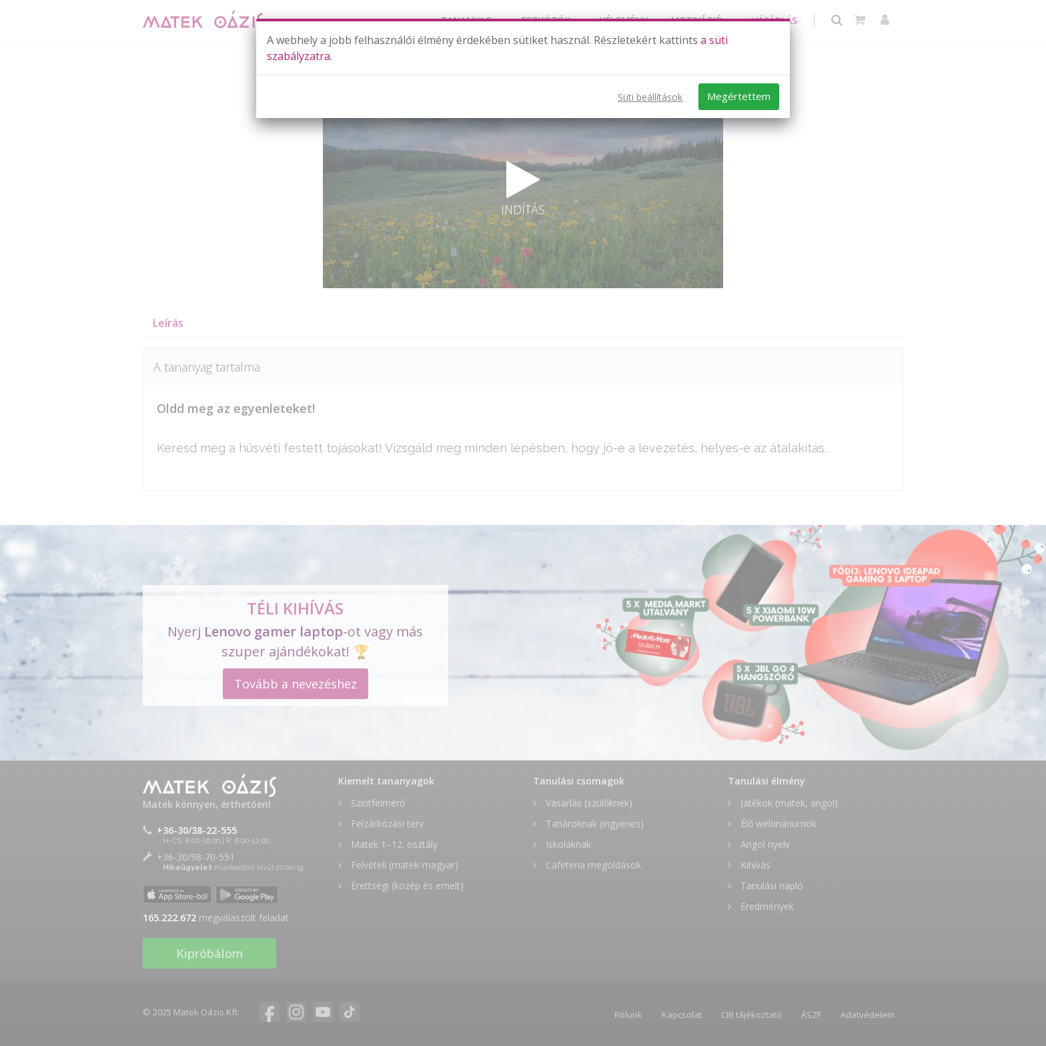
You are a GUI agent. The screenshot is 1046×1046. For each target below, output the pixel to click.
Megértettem (738, 96)
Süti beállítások (650, 97)
